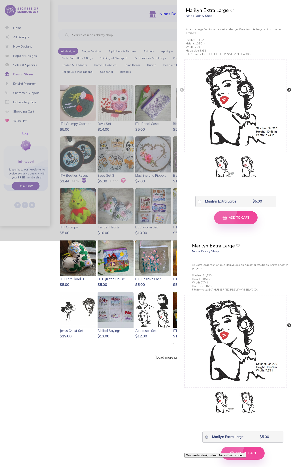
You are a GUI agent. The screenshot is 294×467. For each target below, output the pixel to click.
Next (289, 90)
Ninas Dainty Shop (199, 16)
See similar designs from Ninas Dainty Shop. (215, 455)
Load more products (172, 357)
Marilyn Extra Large (220, 201)
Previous (182, 90)
